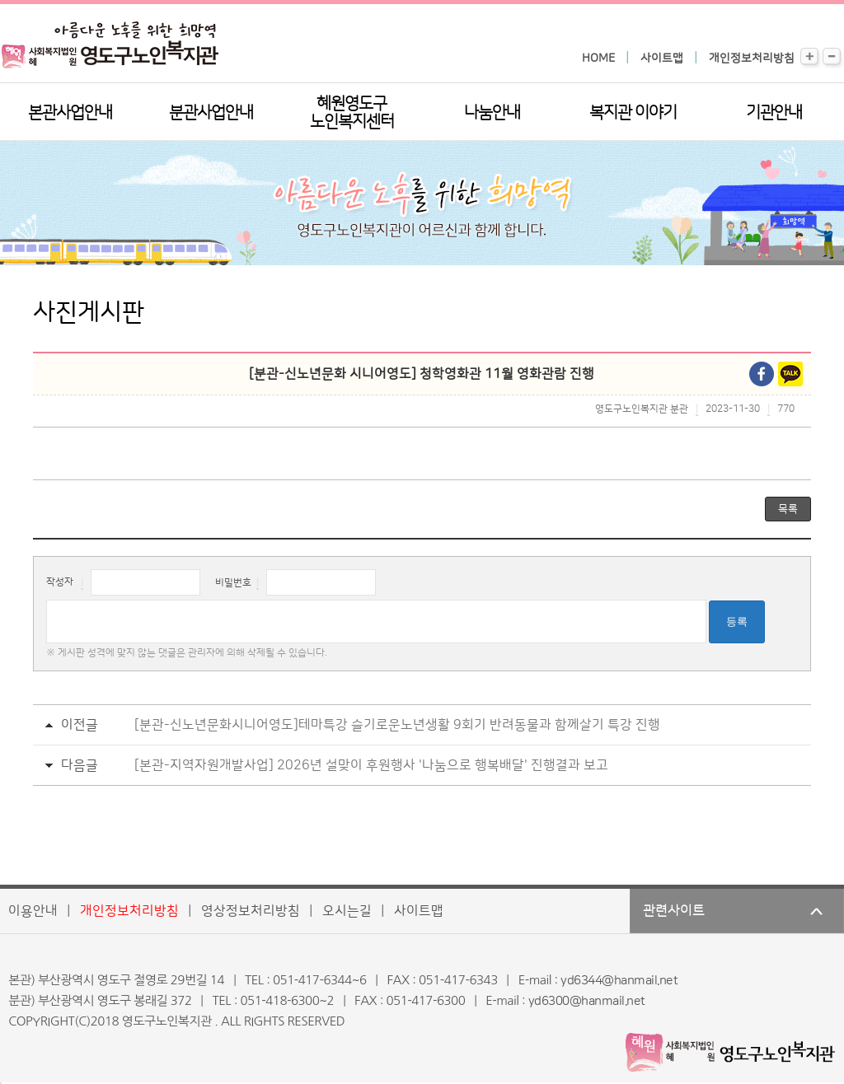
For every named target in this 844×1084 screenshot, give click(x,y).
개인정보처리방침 (752, 58)
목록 (788, 509)
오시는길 (347, 911)
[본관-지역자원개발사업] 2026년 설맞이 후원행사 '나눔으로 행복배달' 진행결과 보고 (371, 765)
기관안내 (774, 113)
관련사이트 (674, 911)
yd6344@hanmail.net (619, 981)
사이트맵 (661, 58)
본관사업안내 (70, 113)
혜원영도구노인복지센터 (352, 113)
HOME (598, 58)
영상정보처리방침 (250, 911)
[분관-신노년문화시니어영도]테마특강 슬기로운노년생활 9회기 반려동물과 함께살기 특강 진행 (397, 724)
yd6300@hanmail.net (586, 1001)
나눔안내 (492, 113)
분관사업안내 (211, 113)
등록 (737, 621)
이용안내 (33, 911)
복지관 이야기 (633, 113)
